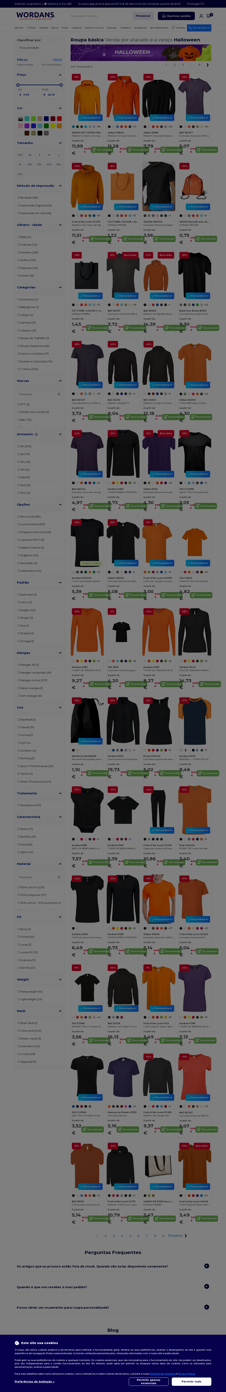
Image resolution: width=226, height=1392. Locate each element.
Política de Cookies (162, 1373)
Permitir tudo (191, 1381)
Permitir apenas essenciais (148, 1381)
